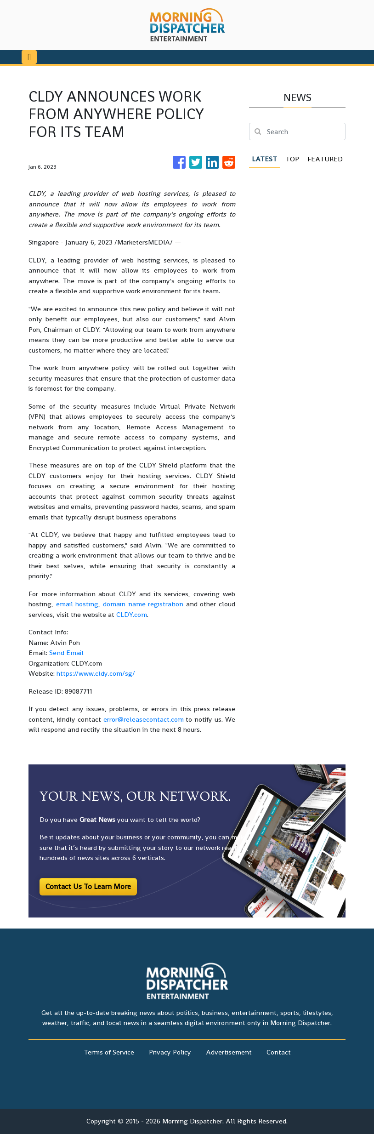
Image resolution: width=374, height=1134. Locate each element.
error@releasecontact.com (143, 719)
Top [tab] (292, 158)
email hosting (77, 603)
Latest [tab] (264, 158)
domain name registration (143, 603)
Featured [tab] (325, 158)
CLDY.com (131, 614)
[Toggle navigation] (29, 57)
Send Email (66, 652)
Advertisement (229, 1052)
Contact (278, 1052)
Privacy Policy (170, 1052)
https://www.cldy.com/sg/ (96, 673)
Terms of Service (109, 1052)
